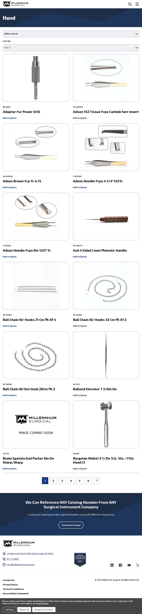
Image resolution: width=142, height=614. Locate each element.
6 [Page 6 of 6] (88, 480)
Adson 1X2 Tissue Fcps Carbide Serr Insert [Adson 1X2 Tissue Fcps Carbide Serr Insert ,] (106, 112)
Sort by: (7, 41)
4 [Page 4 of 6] (71, 480)
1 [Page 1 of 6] (45, 480)
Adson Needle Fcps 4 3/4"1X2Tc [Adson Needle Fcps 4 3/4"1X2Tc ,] (98, 181)
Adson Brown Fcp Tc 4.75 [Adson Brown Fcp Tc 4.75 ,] (22, 181)
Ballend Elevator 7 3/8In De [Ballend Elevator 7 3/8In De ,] (95, 389)
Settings (9, 609)
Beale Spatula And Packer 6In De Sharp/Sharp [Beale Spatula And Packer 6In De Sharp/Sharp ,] (28, 460)
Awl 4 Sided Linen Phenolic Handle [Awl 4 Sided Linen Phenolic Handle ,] (100, 250)
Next (97, 480)
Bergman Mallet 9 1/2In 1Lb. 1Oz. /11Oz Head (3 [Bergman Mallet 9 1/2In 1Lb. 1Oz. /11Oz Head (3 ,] (103, 460)
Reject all (24, 609)
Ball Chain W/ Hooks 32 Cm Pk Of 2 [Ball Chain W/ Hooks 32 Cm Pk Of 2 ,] (99, 320)
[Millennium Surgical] (15, 4)
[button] (71, 33)
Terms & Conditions (13, 589)
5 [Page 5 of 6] (79, 480)
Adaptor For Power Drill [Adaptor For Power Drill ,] (21, 112)
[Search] (130, 4)
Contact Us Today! (71, 525)
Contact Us (8, 580)
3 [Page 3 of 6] (62, 480)
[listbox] (71, 47)
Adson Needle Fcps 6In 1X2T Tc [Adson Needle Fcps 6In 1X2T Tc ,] (27, 250)
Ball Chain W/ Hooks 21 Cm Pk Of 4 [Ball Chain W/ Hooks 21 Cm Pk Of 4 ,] (29, 320)
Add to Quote (10, 118)
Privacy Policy (42, 603)
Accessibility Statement (16, 593)
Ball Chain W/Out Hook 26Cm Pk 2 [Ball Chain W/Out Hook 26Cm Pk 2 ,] (29, 389)
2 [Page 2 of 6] (53, 480)
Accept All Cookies (43, 609)
